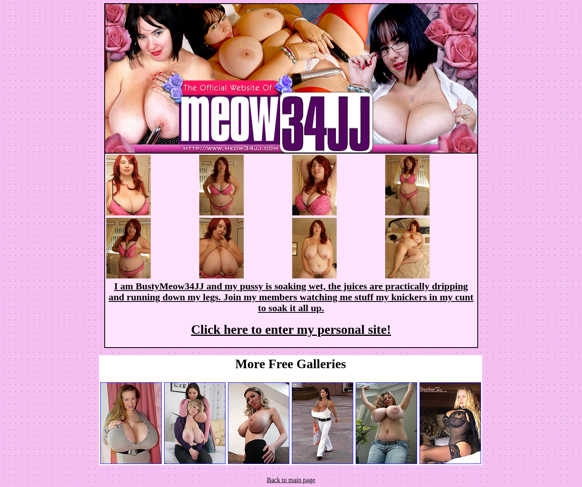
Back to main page (291, 479)
